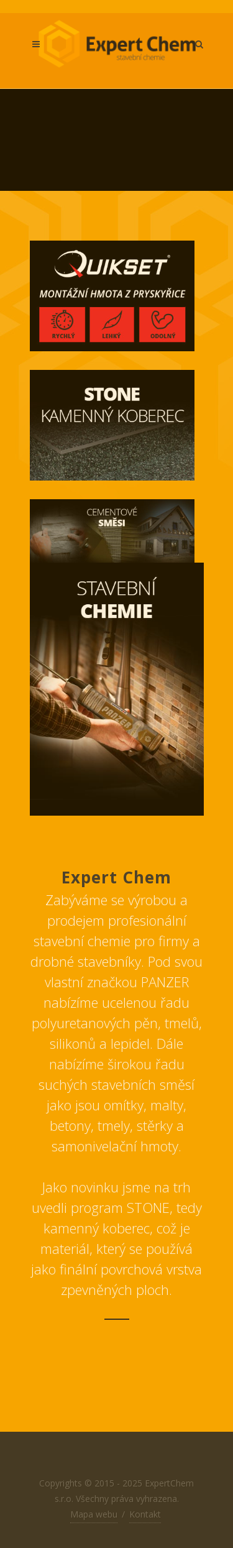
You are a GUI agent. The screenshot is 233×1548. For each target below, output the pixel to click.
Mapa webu (93, 1514)
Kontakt (145, 1514)
